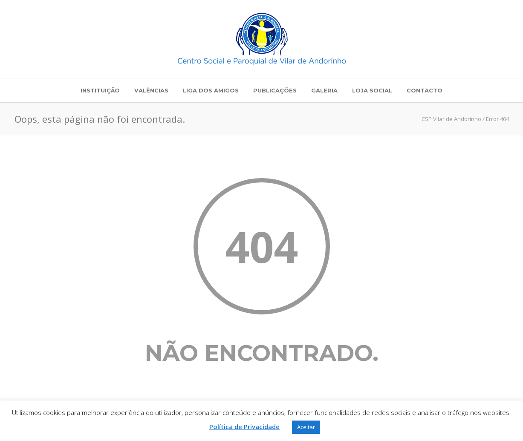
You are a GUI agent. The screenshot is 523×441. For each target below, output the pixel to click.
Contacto (424, 90)
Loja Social (372, 90)
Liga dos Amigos (211, 90)
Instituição (100, 90)
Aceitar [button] (306, 427)
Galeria (324, 90)
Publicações (275, 90)
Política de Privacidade (244, 426)
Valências (151, 90)
